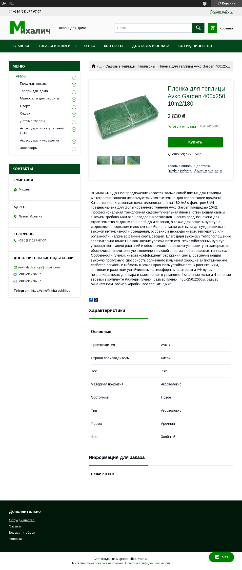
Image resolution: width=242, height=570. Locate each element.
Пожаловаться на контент (105, 563)
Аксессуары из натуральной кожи (42, 130)
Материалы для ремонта (39, 98)
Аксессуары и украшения (39, 140)
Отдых (25, 113)
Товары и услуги (54, 46)
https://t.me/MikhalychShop (51, 290)
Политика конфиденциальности (147, 563)
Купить (195, 142)
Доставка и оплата (150, 46)
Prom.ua (142, 559)
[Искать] (198, 28)
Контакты (113, 46)
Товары (20, 76)
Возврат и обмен (22, 532)
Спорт (25, 106)
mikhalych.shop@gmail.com (39, 267)
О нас (89, 46)
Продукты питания (34, 83)
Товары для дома (34, 91)
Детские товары (32, 121)
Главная (21, 46)
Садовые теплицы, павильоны (130, 66)
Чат (221, 557)
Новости (15, 539)
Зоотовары (28, 148)
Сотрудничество (195, 46)
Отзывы (15, 526)
